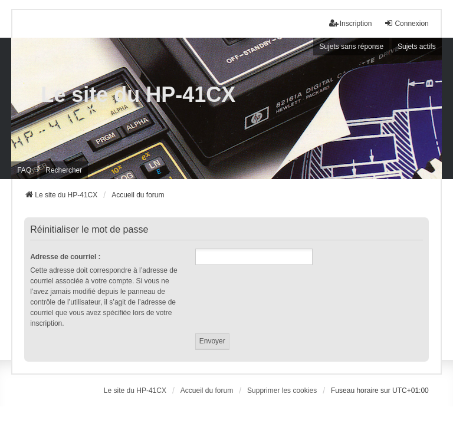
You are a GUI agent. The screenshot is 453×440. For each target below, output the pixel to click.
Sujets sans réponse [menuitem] (351, 46)
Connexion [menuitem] (406, 23)
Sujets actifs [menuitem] (417, 46)
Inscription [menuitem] (350, 23)
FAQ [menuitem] (24, 170)
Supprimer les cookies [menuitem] (282, 390)
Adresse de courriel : (65, 257)
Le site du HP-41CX (138, 94)
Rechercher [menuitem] (63, 170)
